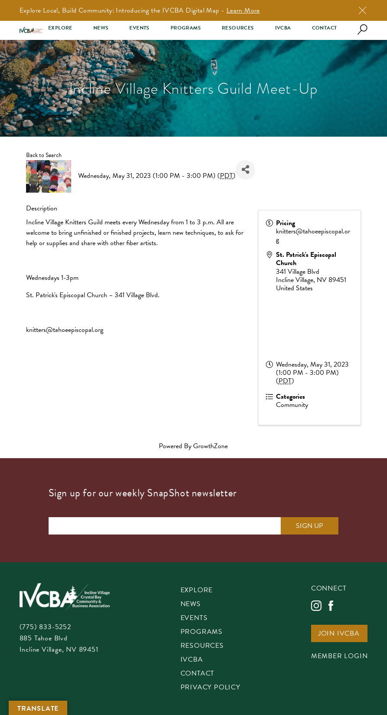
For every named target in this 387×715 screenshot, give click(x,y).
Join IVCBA (339, 634)
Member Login (339, 656)
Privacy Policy (210, 687)
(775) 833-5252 (45, 627)
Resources (238, 28)
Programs (186, 28)
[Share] (245, 170)
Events (139, 28)
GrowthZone (210, 446)
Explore (60, 28)
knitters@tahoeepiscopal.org (64, 330)
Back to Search (44, 155)
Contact (324, 28)
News (101, 28)
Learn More (243, 10)
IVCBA (283, 28)
